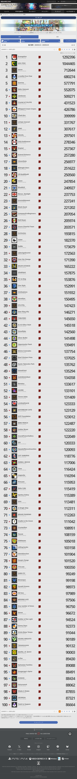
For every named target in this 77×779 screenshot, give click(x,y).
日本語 (63, 1)
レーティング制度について (14, 753)
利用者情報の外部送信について (62, 753)
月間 (57, 36)
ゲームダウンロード (51, 738)
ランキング (5, 14)
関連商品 (26, 738)
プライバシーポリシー (31, 753)
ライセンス (46, 753)
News (20, 749)
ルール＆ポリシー (52, 753)
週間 (20, 36)
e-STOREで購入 (38, 738)
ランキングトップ (38, 722)
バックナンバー (70, 41)
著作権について (23, 753)
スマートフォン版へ (39, 729)
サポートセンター (39, 753)
